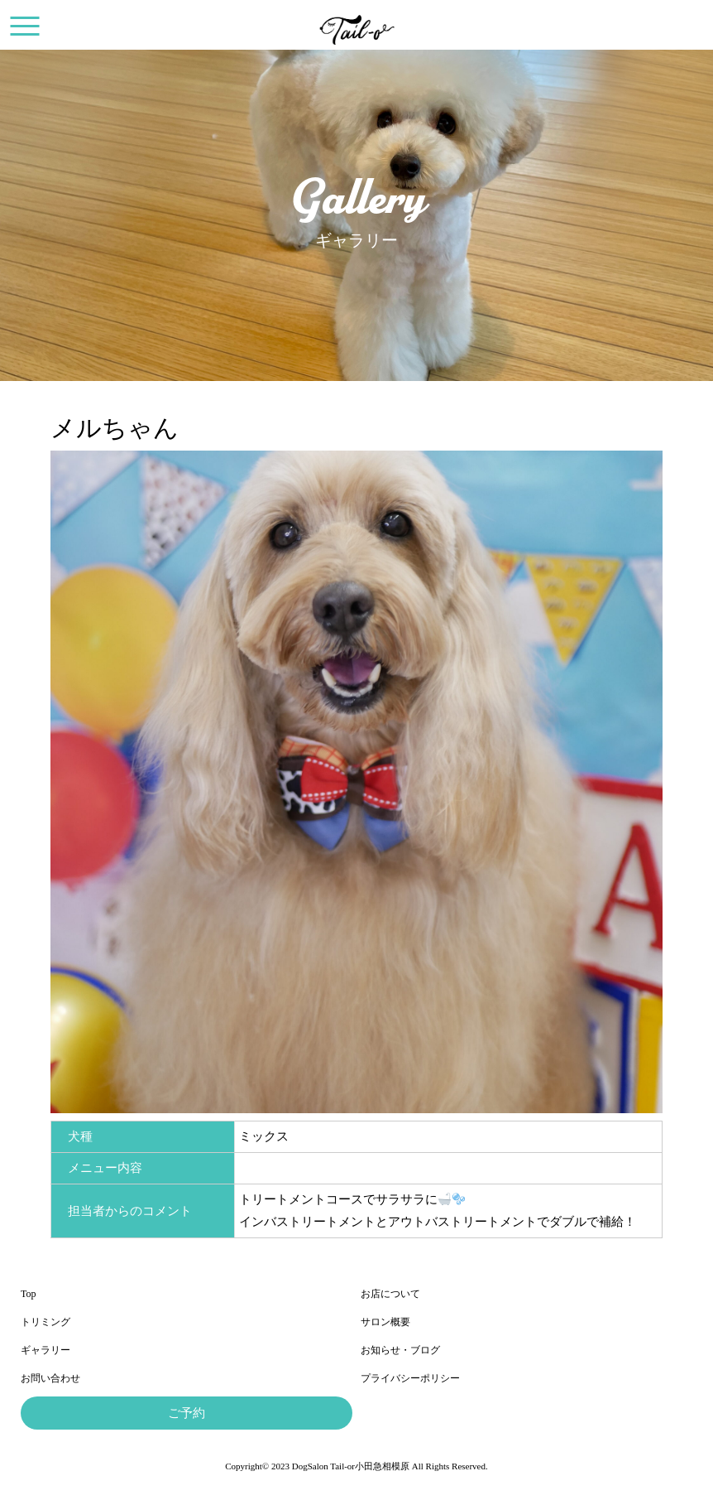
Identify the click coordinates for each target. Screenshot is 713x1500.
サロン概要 (385, 1322)
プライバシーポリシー (410, 1378)
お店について (390, 1294)
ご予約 (186, 1413)
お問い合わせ (50, 1378)
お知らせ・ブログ (400, 1350)
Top (28, 1294)
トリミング (45, 1322)
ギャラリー (45, 1350)
